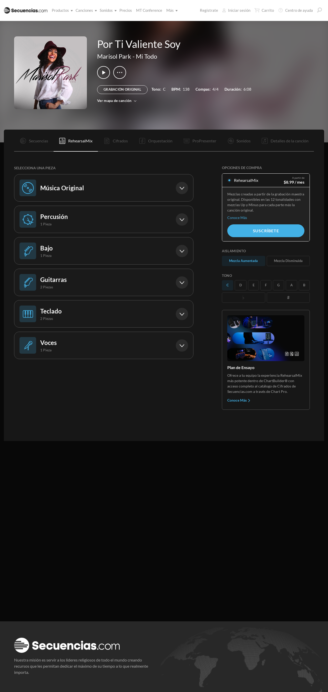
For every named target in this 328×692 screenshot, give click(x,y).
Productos (61, 10)
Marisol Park (114, 56)
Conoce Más (237, 217)
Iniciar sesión (236, 10)
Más (171, 10)
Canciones (85, 10)
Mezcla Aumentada (243, 261)
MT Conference (149, 10)
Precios (125, 10)
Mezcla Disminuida (288, 261)
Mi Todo (146, 56)
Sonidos (107, 10)
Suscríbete (266, 230)
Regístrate (209, 10)
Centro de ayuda (295, 10)
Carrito (264, 10)
